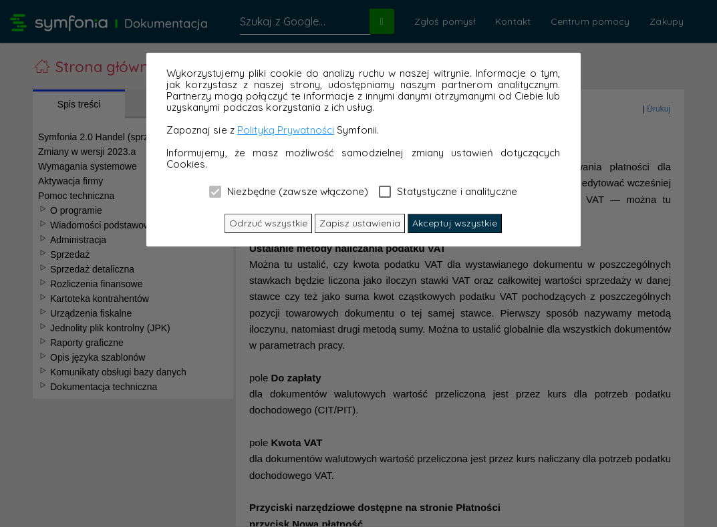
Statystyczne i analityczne (448, 191)
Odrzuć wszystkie (268, 223)
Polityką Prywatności (285, 130)
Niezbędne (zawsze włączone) (288, 191)
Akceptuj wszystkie (454, 223)
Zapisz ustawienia (359, 223)
